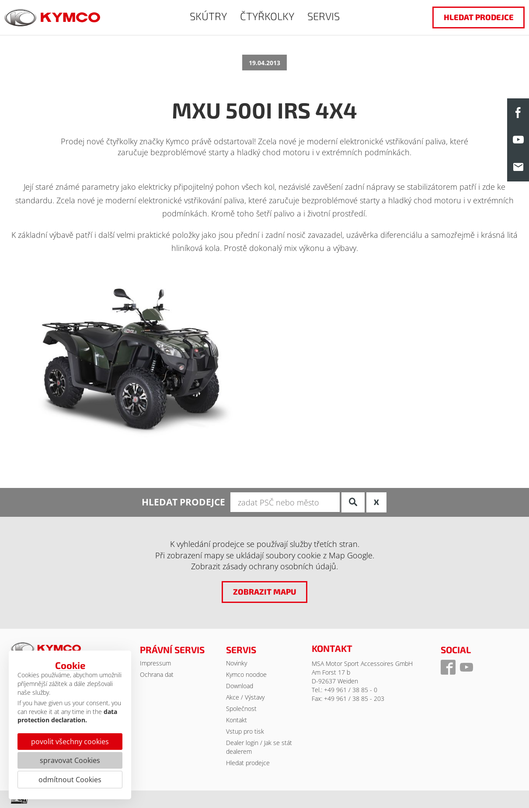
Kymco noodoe (246, 674)
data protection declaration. (67, 715)
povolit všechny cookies (70, 741)
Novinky (236, 663)
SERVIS (323, 16)
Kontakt (236, 720)
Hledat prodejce (248, 763)
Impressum (155, 663)
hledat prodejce (479, 17)
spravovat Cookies (70, 760)
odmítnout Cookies (69, 779)
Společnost (241, 708)
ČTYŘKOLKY (267, 16)
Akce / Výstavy (245, 697)
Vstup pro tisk (245, 731)
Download (239, 686)
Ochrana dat (157, 674)
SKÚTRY (208, 16)
